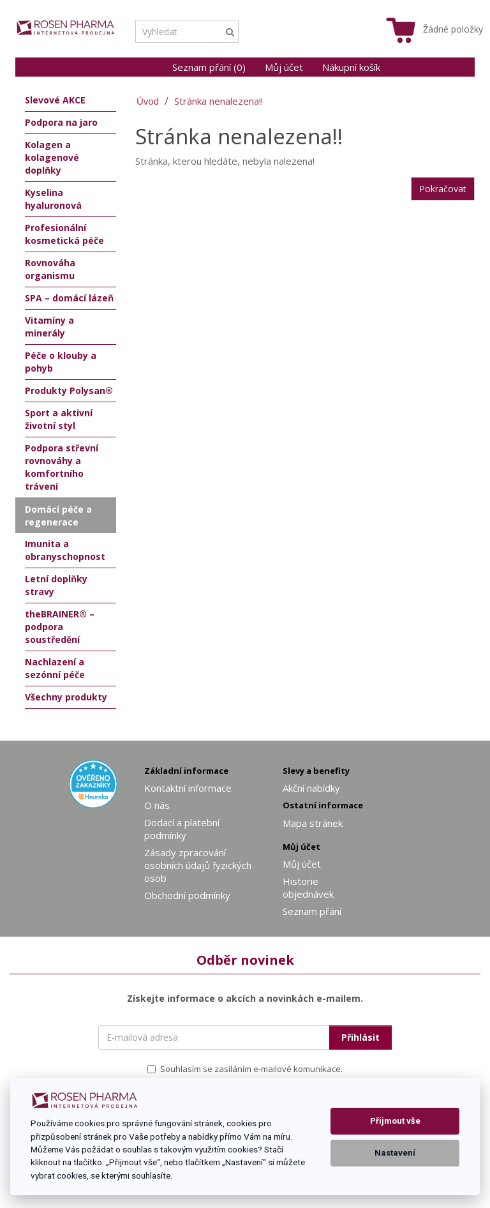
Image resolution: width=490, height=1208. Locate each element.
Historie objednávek (308, 887)
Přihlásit (360, 1037)
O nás (157, 805)
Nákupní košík (351, 67)
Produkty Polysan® (69, 390)
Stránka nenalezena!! (218, 100)
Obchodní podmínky (187, 895)
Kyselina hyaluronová (53, 198)
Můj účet (284, 67)
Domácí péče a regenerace (58, 515)
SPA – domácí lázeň (69, 298)
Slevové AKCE (55, 100)
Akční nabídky (311, 787)
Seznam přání (312, 911)
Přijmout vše (395, 1121)
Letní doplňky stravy (56, 585)
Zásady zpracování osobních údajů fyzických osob (197, 865)
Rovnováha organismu (50, 269)
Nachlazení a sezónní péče (55, 668)
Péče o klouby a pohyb (60, 361)
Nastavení (395, 1153)
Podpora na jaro (61, 122)
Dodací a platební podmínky (181, 829)
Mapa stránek (313, 823)
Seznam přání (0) (209, 67)
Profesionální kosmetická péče (64, 234)
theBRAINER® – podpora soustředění (59, 627)
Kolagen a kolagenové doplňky (52, 157)
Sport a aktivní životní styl (59, 419)
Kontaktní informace (188, 787)
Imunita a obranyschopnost (65, 550)
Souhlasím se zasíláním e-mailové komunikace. (245, 1069)
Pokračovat (442, 189)
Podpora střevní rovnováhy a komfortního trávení (61, 467)
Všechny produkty (66, 697)
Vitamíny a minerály (49, 326)
